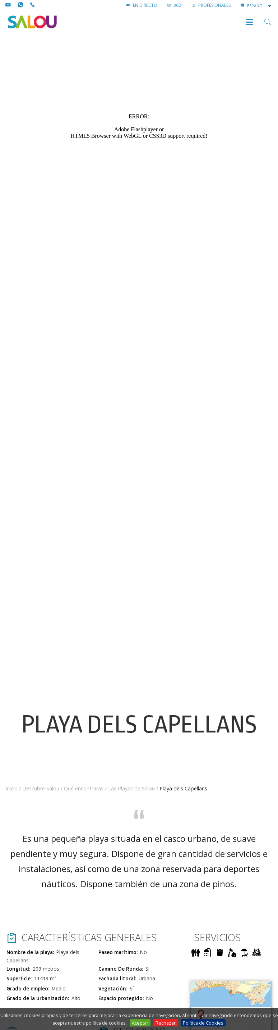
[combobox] (259, 5)
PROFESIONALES (212, 5)
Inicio (11, 788)
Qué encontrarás (83, 788)
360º (174, 5)
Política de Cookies (203, 1023)
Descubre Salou (40, 788)
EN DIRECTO (141, 5)
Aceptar (140, 1023)
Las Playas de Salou (131, 788)
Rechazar (166, 1023)
